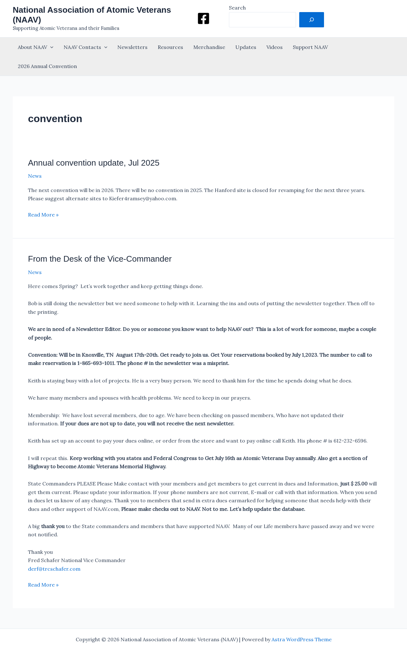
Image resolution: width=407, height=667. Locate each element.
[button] (50, 47)
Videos (274, 47)
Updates (245, 47)
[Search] (311, 19)
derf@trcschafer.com (54, 569)
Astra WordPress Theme (302, 639)
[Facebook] (203, 18)
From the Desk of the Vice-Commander (100, 259)
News (35, 176)
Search (237, 7)
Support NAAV (310, 47)
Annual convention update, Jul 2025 (93, 163)
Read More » (43, 214)
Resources (170, 47)
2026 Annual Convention (47, 66)
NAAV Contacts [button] (85, 47)
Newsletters (132, 47)
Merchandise (209, 47)
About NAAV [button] (35, 47)
